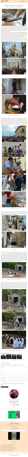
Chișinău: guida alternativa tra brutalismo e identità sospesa (9, 447)
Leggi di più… (14, 403)
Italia (16, 360)
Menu (26, 1)
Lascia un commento (19, 7)
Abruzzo (12, 360)
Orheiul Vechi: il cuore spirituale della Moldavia (7, 446)
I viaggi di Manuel (16, 455)
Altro (14, 360)
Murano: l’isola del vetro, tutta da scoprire (6, 450)
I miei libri (14, 441)
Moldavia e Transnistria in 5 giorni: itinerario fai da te (8, 449)
